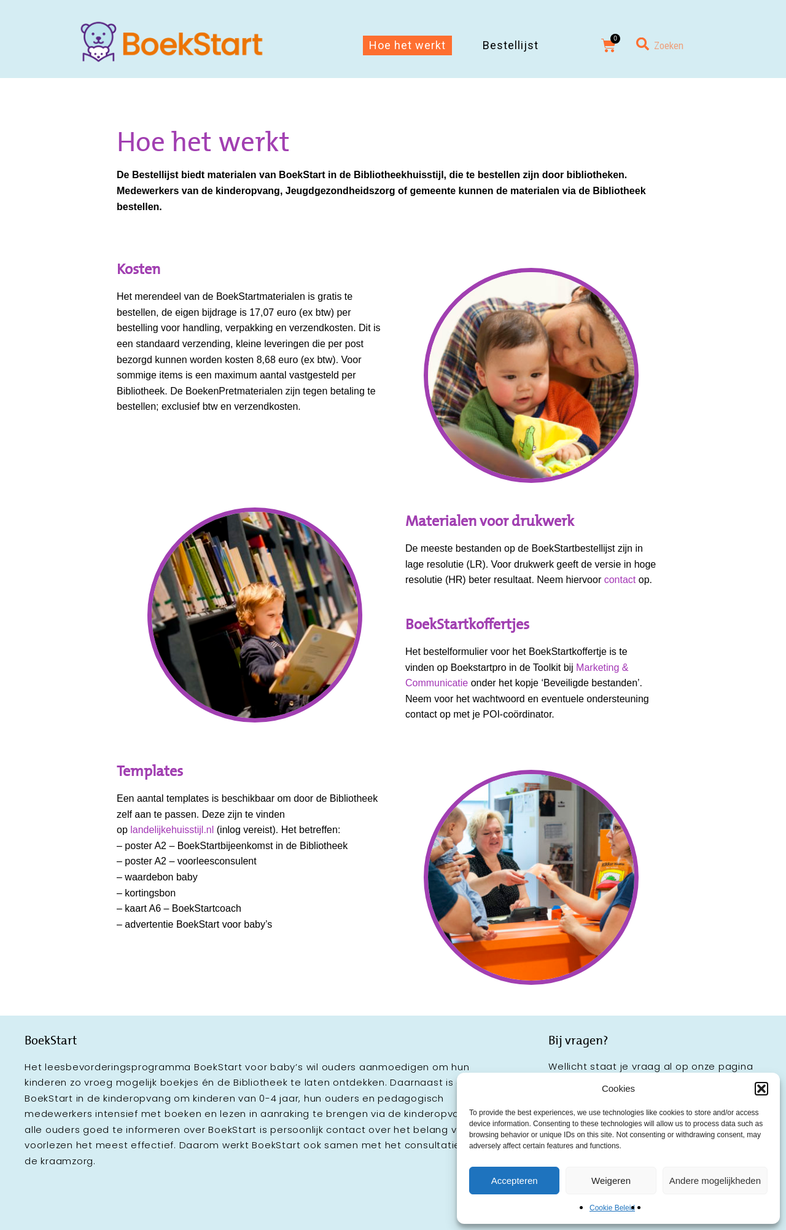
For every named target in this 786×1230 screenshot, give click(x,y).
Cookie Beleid (612, 1208)
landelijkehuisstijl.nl (172, 830)
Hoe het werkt (407, 45)
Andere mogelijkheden (715, 1180)
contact (620, 579)
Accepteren (514, 1180)
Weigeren (611, 1180)
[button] (761, 1089)
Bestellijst (511, 45)
